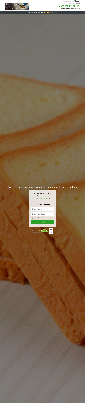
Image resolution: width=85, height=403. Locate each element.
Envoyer (42, 222)
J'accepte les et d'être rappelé (43, 218)
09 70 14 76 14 (69, 5)
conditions (42, 218)
